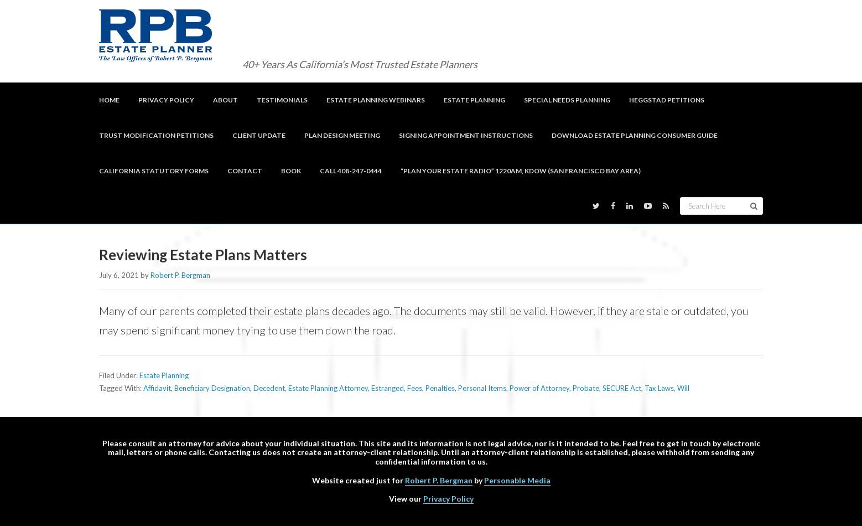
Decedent (269, 388)
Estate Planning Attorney (328, 388)
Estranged (387, 388)
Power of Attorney (539, 388)
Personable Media (517, 480)
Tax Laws (659, 388)
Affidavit (157, 388)
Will (683, 388)
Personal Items (482, 388)
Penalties (440, 388)
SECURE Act (622, 388)
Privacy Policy (448, 498)
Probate (586, 388)
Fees (414, 388)
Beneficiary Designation (212, 388)
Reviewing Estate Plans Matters (203, 255)
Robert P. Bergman (438, 480)
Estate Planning (164, 375)
